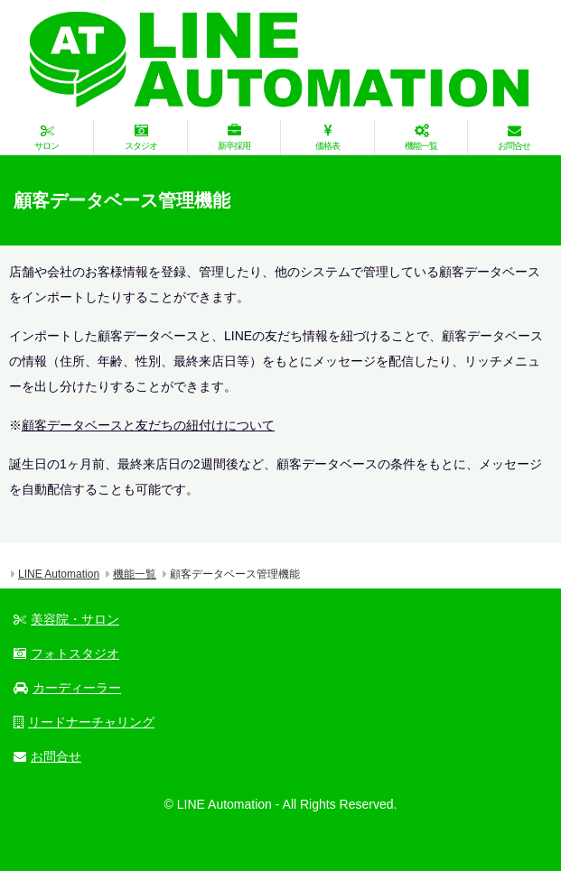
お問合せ (514, 137)
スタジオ (140, 137)
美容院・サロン (66, 619)
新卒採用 (234, 137)
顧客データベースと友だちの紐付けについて (148, 425)
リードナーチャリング (84, 722)
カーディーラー (67, 688)
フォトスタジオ (66, 653)
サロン (46, 137)
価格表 (327, 137)
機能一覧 (421, 137)
